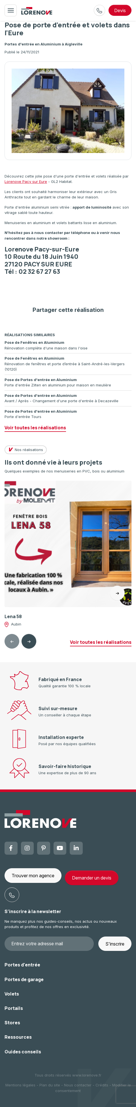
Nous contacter (78, 1085)
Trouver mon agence (33, 875)
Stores (12, 1023)
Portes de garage (24, 979)
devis (120, 10)
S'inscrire (114, 944)
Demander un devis (91, 878)
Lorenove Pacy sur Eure (26, 181)
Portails (14, 1008)
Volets (12, 994)
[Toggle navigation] (11, 10)
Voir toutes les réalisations (35, 428)
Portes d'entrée (22, 965)
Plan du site (49, 1085)
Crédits (101, 1085)
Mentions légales (20, 1085)
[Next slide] (29, 641)
